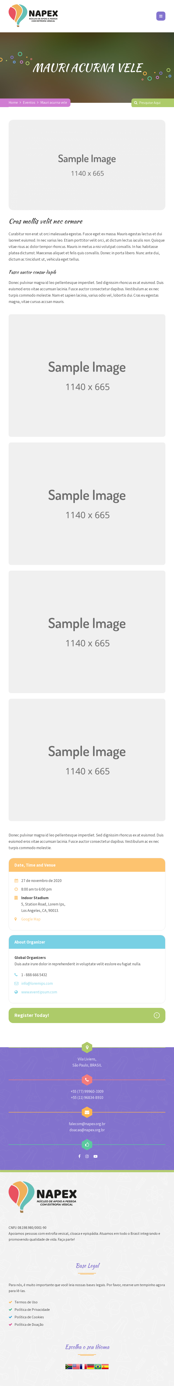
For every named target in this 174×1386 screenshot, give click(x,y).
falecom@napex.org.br (87, 1123)
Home (13, 102)
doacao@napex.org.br (87, 1129)
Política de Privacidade (32, 1309)
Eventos (29, 102)
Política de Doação (29, 1324)
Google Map (31, 919)
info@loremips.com (37, 983)
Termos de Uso (26, 1302)
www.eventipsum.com (39, 992)
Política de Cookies (29, 1317)
